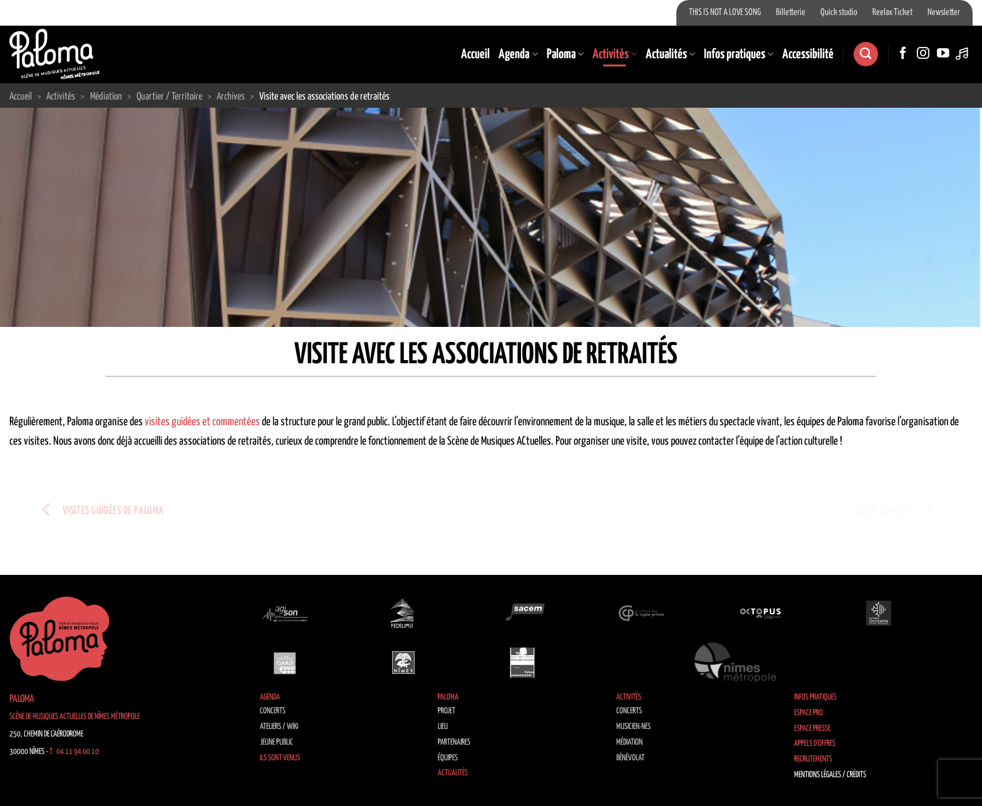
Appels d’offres (814, 744)
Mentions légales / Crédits (830, 775)
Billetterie (790, 12)
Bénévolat (630, 758)
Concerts (273, 711)
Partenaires (454, 742)
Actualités (670, 54)
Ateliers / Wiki (279, 727)
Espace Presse (812, 729)
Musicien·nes (633, 727)
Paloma (565, 54)
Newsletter (944, 12)
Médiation (629, 742)
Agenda (518, 54)
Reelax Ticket (892, 12)
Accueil (475, 54)
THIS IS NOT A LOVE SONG (725, 12)
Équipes (448, 758)
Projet (446, 711)
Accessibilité (808, 54)
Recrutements (813, 759)
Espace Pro (808, 713)
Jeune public (276, 742)
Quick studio (838, 12)
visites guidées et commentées (202, 422)
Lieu (443, 727)
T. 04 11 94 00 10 (74, 752)
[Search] (865, 54)
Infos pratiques (738, 54)
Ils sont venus (280, 758)
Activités (614, 54)
